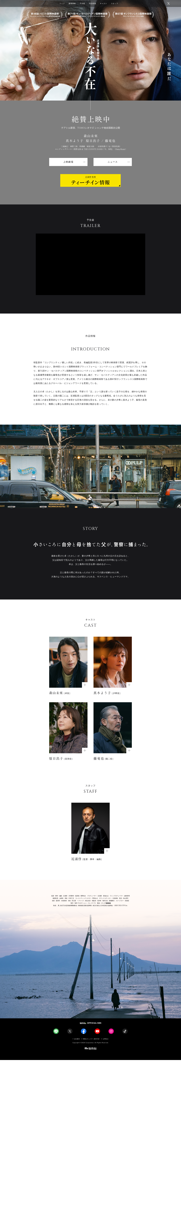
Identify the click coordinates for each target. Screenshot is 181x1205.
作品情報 (92, 3)
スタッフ (114, 3)
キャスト (103, 3)
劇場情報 (72, 3)
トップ (62, 3)
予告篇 (82, 3)
